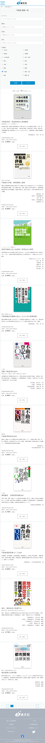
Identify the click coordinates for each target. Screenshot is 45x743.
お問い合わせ (11, 731)
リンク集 (34, 720)
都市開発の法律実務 (9, 672)
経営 (26, 61)
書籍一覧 (27, 75)
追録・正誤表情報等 (11, 720)
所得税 (26, 50)
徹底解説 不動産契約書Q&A (13, 495)
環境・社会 (27, 71)
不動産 (5, 71)
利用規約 (11, 724)
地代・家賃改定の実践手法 (12, 608)
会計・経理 (27, 57)
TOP (2, 6)
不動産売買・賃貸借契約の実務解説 (15, 122)
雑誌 (5, 75)
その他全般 (6, 57)
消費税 (26, 53)
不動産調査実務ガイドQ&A (12, 552)
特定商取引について (34, 728)
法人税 (5, 50)
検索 (15, 83)
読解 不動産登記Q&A (10, 371)
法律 (5, 64)
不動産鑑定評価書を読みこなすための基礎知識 (19, 316)
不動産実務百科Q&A (9, 436)
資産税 (5, 53)
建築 (26, 68)
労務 (26, 64)
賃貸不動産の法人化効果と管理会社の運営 (17, 249)
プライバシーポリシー (11, 728)
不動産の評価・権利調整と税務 (13, 182)
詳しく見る (22, 146)
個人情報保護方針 (33, 724)
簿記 (5, 61)
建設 (5, 68)
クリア (28, 83)
